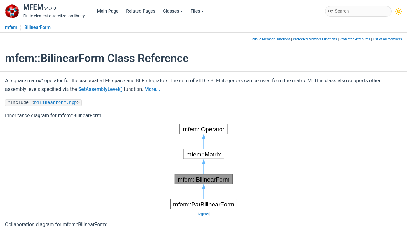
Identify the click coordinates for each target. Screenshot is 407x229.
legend (203, 214)
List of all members (387, 39)
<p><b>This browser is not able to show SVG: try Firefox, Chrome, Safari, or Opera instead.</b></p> (204, 166)
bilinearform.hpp (55, 102)
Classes (173, 11)
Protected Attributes (355, 39)
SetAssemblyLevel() (100, 89)
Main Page (107, 11)
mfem (11, 27)
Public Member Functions (271, 39)
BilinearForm (38, 27)
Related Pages (140, 11)
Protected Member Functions (315, 39)
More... (152, 89)
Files (197, 11)
